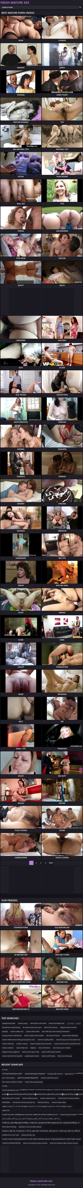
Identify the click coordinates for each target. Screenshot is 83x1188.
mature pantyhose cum (10, 1090)
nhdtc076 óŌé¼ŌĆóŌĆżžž (11, 1143)
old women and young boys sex (24, 1102)
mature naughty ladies (45, 1040)
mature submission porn (49, 1078)
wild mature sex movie (38, 1023)
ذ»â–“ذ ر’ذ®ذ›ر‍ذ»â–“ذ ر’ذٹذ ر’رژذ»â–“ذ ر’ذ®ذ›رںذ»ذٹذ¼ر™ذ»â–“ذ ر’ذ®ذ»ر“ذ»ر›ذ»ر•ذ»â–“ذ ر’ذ (31, 1119)
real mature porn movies (61, 1048)
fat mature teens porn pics (32, 1027)
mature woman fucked (68, 1115)
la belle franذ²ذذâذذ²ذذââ (10, 1135)
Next (51, 863)
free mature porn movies (11, 1098)
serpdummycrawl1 (8, 1023)
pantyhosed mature (32, 1056)
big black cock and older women (30, 1127)
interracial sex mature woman (68, 1098)
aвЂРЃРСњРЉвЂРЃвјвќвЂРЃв (27, 1078)
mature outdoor (8, 1048)
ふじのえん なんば (74, 1023)
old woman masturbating (11, 1027)
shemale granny (43, 1102)
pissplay (5, 1031)
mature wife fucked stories (51, 1052)
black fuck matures (50, 1027)
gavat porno (69, 1074)
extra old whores (44, 1048)
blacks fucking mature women (41, 1044)
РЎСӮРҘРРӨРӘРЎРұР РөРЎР (12, 1074)
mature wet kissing (48, 1056)
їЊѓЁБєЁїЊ (6, 1102)
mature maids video (59, 1102)
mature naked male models (34, 1036)
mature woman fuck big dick (12, 1056)
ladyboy (33, 1048)
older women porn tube (30, 1052)
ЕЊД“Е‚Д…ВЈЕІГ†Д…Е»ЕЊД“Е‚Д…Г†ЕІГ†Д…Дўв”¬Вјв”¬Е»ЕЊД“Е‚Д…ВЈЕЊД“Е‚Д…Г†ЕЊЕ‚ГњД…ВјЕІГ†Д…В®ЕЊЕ (41, 1131)
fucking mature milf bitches (12, 1036)
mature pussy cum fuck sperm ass (68, 1040)
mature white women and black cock (67, 1044)
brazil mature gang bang (34, 1082)
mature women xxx (28, 1135)
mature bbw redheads (70, 1036)
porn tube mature (8, 1078)
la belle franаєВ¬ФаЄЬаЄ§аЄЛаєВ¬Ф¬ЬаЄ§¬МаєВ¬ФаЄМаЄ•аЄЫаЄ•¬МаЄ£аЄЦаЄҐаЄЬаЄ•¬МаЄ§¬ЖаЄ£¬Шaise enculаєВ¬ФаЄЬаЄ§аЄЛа (41, 1139)
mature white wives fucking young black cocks (18, 1040)
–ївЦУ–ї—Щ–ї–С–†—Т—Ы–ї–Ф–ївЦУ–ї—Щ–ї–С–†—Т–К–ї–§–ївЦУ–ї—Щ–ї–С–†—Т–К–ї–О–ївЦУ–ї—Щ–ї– (37, 1106)
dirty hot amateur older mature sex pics (64, 1143)
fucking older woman (54, 1074)
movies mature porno (48, 1098)
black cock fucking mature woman (35, 1143)
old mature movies (53, 1036)
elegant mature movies (68, 1027)
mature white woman (30, 1098)
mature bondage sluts (56, 1023)
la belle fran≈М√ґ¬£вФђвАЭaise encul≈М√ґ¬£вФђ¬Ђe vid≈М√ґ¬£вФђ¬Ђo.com (30, 1115)
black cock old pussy (65, 1056)
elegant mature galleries (10, 1052)
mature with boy (8, 1044)
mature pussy (23, 1023)
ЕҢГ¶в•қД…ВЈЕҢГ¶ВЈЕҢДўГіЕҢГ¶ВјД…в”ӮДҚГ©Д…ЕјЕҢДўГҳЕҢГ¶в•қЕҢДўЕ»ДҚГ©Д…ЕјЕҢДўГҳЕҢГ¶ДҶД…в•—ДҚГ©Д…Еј (41, 1123)
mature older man (16, 1031)
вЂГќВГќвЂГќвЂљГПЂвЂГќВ (35, 1074)
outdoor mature (22, 1044)
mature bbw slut (22, 1048)
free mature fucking (9, 1127)
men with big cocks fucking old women (55, 1031)
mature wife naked (32, 1031)
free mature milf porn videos (12, 1082)
